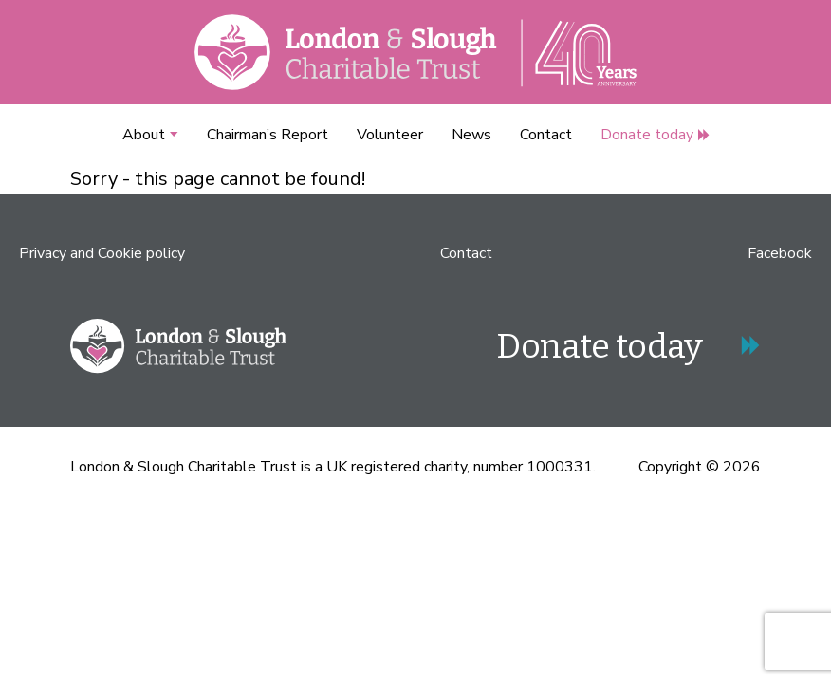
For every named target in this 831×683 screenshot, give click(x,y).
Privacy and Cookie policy (102, 253)
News (471, 134)
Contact (546, 134)
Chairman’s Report (267, 134)
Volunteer (390, 134)
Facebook (780, 253)
